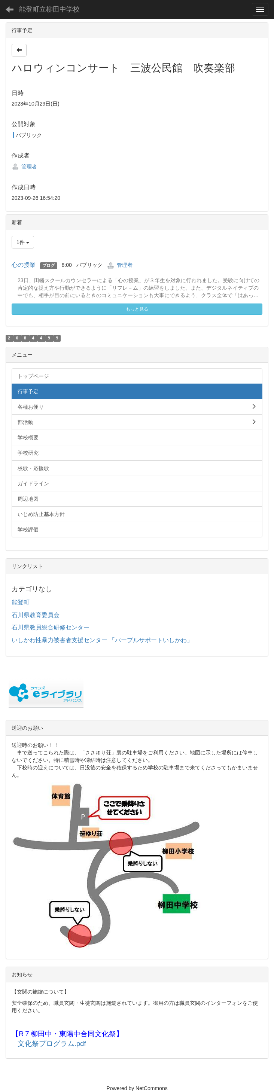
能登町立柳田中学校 (49, 9)
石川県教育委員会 (36, 615)
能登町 (21, 602)
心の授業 (24, 265)
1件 (22, 242)
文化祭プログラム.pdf (52, 1043)
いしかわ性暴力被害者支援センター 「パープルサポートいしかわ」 (102, 640)
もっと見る (137, 309)
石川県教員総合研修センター (50, 627)
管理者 (24, 167)
